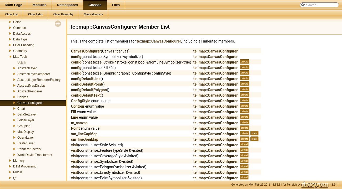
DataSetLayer (27, 114)
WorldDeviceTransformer (34, 155)
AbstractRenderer (29, 91)
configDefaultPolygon (89, 90)
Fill (73, 112)
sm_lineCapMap (84, 134)
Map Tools (20, 57)
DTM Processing (25, 166)
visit (74, 145)
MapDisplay (25, 132)
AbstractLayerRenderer (33, 74)
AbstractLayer (27, 68)
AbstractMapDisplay (31, 85)
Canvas (22, 97)
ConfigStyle (80, 101)
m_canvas (79, 123)
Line (74, 117)
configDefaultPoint (86, 84)
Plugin (17, 172)
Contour (77, 106)
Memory (18, 160)
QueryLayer (25, 137)
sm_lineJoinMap (84, 139)
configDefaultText (86, 95)
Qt (15, 178)
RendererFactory (29, 149)
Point (75, 128)
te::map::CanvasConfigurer (159, 41)
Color (17, 22)
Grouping (23, 126)
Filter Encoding (23, 45)
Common (19, 28)
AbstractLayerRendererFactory (39, 80)
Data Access (22, 33)
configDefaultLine (85, 79)
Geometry (20, 51)
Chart (21, 109)
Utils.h (21, 63)
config (76, 57)
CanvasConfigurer (30, 103)
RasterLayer (25, 143)
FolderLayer (25, 120)
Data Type (20, 39)
